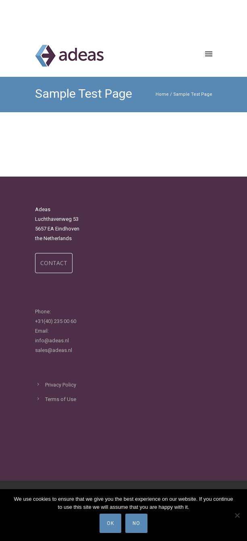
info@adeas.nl (52, 340)
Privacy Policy (60, 385)
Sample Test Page (192, 94)
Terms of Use (60, 399)
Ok (110, 523)
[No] (237, 515)
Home (162, 94)
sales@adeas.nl (53, 350)
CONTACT (53, 263)
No (136, 523)
